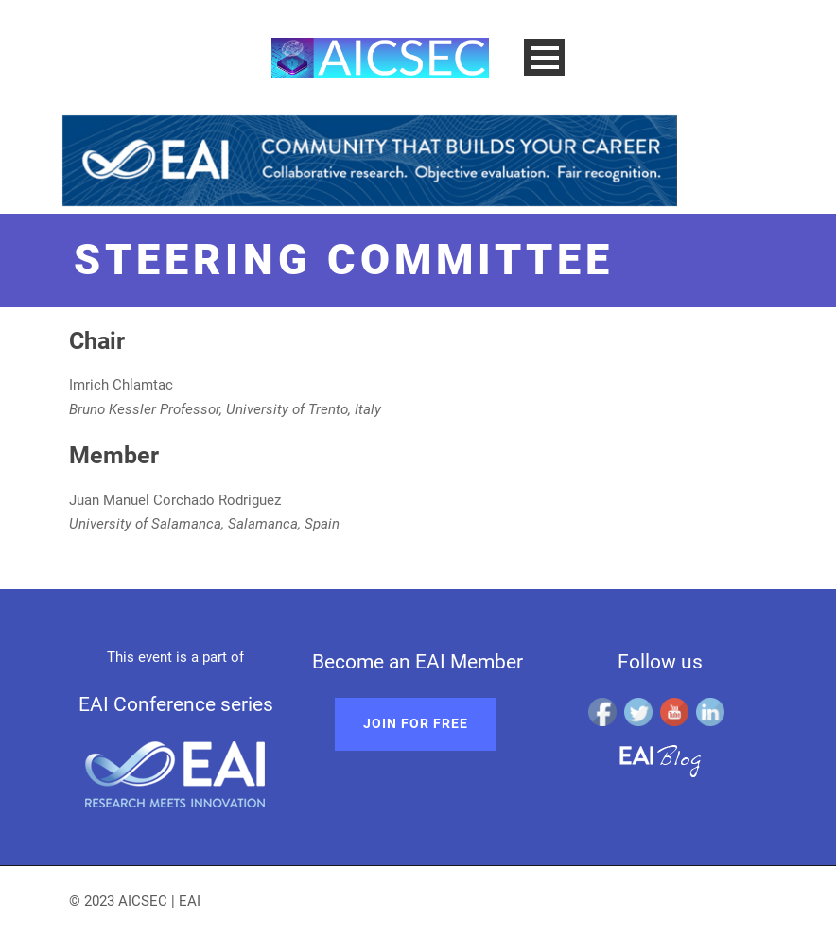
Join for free (415, 723)
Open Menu (544, 57)
